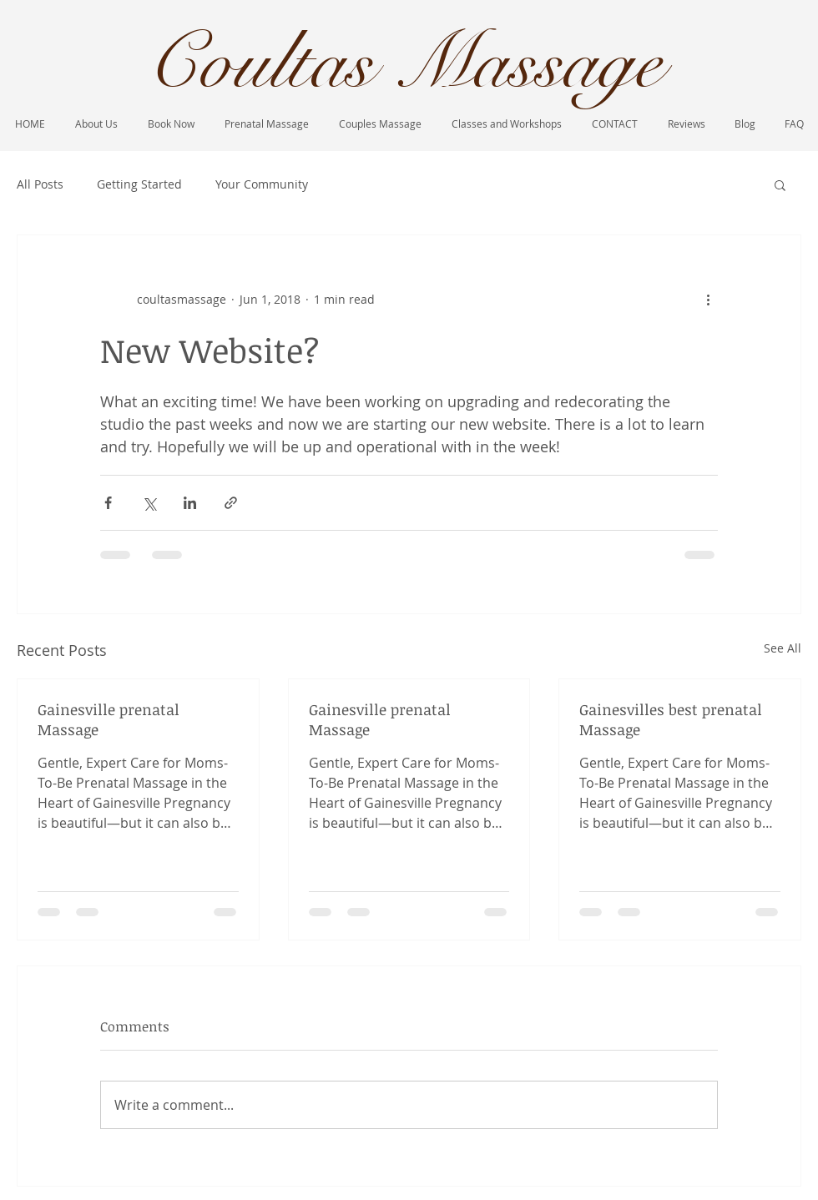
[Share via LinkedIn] (190, 503)
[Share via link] (231, 503)
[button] (780, 184)
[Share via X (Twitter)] (149, 503)
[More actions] (708, 299)
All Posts (40, 184)
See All (782, 648)
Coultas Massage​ (404, 63)
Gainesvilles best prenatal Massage (670, 719)
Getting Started (139, 184)
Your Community (261, 184)
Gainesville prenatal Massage (108, 719)
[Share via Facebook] (108, 503)
